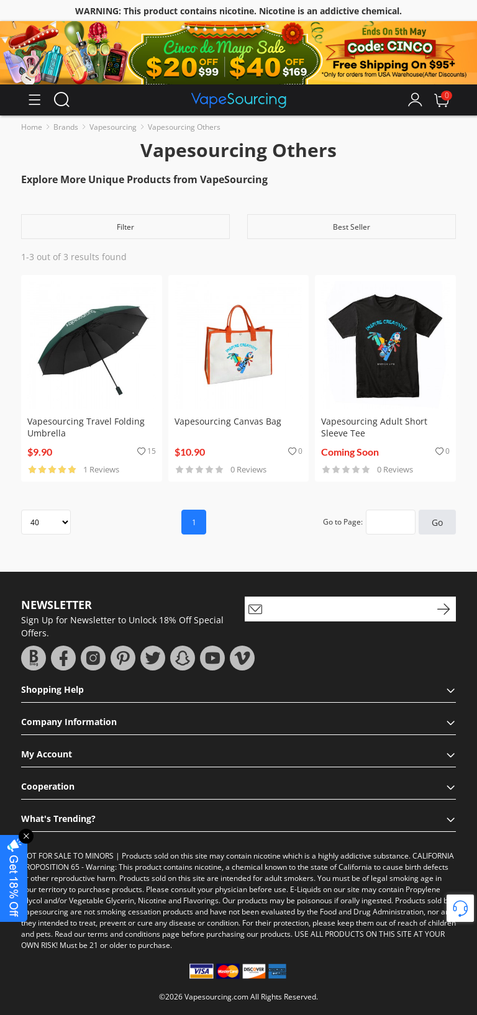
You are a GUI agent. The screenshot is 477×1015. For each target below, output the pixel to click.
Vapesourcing (113, 127)
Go (437, 522)
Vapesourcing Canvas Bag (228, 421)
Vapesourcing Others (184, 127)
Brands (65, 127)
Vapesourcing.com (216, 996)
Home (31, 127)
